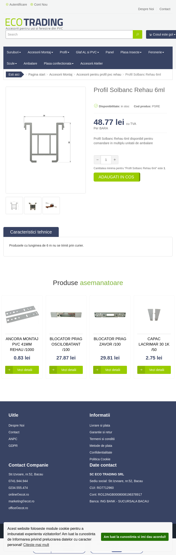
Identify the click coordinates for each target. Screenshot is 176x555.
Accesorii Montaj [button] (40, 52)
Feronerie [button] (156, 52)
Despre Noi (146, 9)
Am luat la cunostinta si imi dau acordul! (135, 537)
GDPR (13, 445)
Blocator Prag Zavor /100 (110, 341)
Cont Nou (38, 4)
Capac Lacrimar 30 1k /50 (154, 344)
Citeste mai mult (36, 545)
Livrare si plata (100, 425)
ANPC (13, 439)
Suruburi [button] (14, 52)
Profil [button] (64, 52)
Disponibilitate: (107, 105)
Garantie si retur (101, 432)
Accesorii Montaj (60, 74)
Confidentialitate (101, 452)
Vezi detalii (18, 370)
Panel (110, 52)
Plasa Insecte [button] (131, 52)
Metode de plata (101, 445)
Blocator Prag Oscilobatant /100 (66, 344)
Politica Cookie (100, 459)
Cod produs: (142, 106)
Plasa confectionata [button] (59, 63)
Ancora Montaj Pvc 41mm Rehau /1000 (22, 344)
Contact (165, 9)
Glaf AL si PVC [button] (87, 52)
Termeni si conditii (102, 439)
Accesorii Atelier (91, 63)
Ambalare (30, 63)
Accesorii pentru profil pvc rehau (99, 74)
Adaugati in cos (116, 177)
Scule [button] (12, 63)
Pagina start (36, 74)
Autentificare (16, 4)
